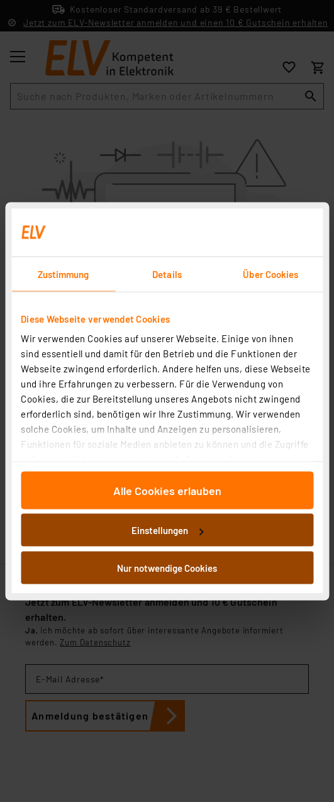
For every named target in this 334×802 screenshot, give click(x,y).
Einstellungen (167, 530)
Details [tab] (167, 273)
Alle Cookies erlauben (167, 490)
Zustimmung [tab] (63, 273)
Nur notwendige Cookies (167, 567)
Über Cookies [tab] (270, 273)
